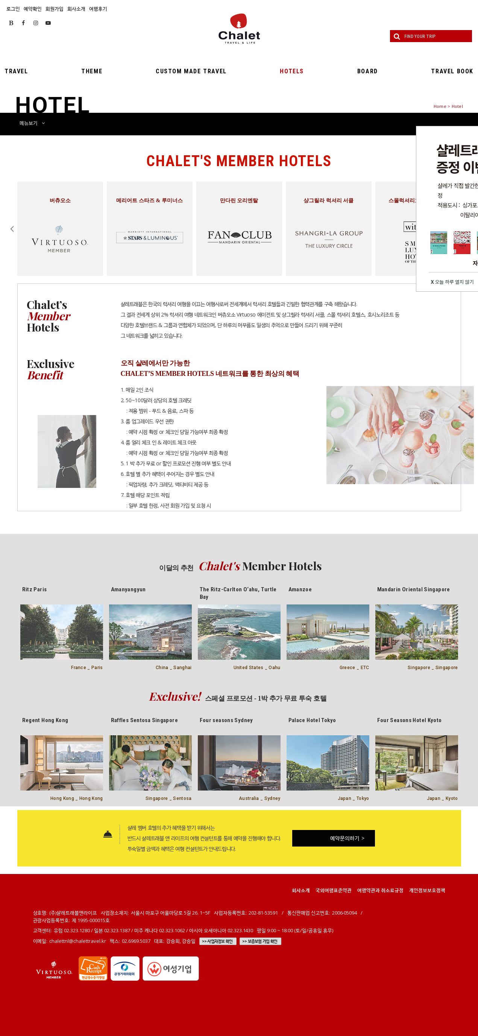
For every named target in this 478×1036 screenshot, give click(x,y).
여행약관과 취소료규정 (380, 890)
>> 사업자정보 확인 (217, 941)
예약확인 (33, 8)
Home (440, 106)
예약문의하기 (347, 838)
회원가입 (55, 8)
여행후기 (98, 8)
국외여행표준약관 (334, 890)
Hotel (457, 106)
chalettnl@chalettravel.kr (77, 941)
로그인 (13, 8)
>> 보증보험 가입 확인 (259, 941)
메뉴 (32, 123)
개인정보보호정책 (427, 890)
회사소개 (76, 8)
